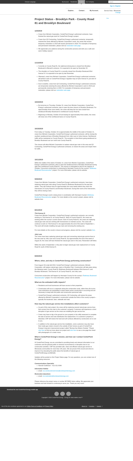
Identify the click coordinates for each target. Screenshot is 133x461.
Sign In (112, 6)
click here (41, 330)
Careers (99, 406)
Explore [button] (71, 10)
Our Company (90, 2)
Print (107, 18)
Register (118, 6)
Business (81, 2)
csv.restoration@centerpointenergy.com (56, 376)
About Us (84, 406)
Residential (74, 2)
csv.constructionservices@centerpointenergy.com (59, 371)
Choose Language (30, 2)
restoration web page (74, 45)
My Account (65, 2)
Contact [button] (82, 10)
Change (118, 12)
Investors (91, 406)
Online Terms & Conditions (34, 406)
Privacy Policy (49, 406)
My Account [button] (94, 10)
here (93, 230)
